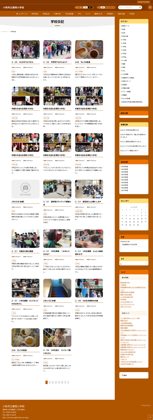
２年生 (124, 43)
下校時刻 (123, 285)
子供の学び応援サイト (127, 364)
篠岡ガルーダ (124, 357)
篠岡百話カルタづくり (127, 350)
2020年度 (124, 182)
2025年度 (124, 169)
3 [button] (52, 382)
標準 (103, 7)
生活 (123, 33)
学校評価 (123, 299)
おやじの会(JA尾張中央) (128, 352)
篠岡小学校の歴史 (126, 295)
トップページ (23, 13)
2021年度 (124, 180)
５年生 (124, 53)
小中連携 (125, 74)
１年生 (124, 40)
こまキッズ (123, 359)
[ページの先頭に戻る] (150, 417)
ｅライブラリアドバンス (127, 304)
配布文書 (121, 13)
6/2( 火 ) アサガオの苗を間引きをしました (133, 146)
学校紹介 (110, 13)
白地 (85, 7)
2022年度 (124, 177)
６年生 (124, 57)
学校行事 (125, 36)
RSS (125, 375)
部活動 (124, 85)
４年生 (124, 50)
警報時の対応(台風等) (127, 292)
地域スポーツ (126, 81)
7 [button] (65, 382)
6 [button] (62, 382)
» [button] (68, 382)
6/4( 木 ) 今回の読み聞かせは (129, 130)
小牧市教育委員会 (126, 323)
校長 (123, 29)
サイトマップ (146, 405)
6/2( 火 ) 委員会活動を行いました (130, 141)
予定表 (131, 13)
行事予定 (57, 13)
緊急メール (125, 26)
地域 (123, 67)
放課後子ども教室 (128, 78)
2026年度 (124, 166)
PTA (79, 13)
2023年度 (124, 174)
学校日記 (35, 13)
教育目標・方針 (125, 282)
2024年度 (124, 172)
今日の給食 (69, 13)
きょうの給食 (126, 98)
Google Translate (143, 2)
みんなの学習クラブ (126, 302)
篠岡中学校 (124, 321)
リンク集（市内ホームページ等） (130, 318)
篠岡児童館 (124, 328)
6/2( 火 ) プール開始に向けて (129, 151)
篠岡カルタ (98, 13)
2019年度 (124, 185)
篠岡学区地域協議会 (126, 325)
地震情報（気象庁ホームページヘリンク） (133, 347)
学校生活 (46, 13)
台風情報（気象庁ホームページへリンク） (133, 345)
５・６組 (124, 60)
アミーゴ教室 (126, 91)
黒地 (90, 7)
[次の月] (146, 207)
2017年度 (124, 190)
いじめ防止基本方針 (126, 297)
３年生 (124, 46)
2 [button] (49, 382)
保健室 (124, 95)
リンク (87, 13)
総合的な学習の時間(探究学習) (132, 102)
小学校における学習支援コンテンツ (131, 362)
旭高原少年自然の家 (126, 354)
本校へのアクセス (125, 307)
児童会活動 (126, 88)
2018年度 (124, 188)
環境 (123, 64)
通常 (81, 7)
